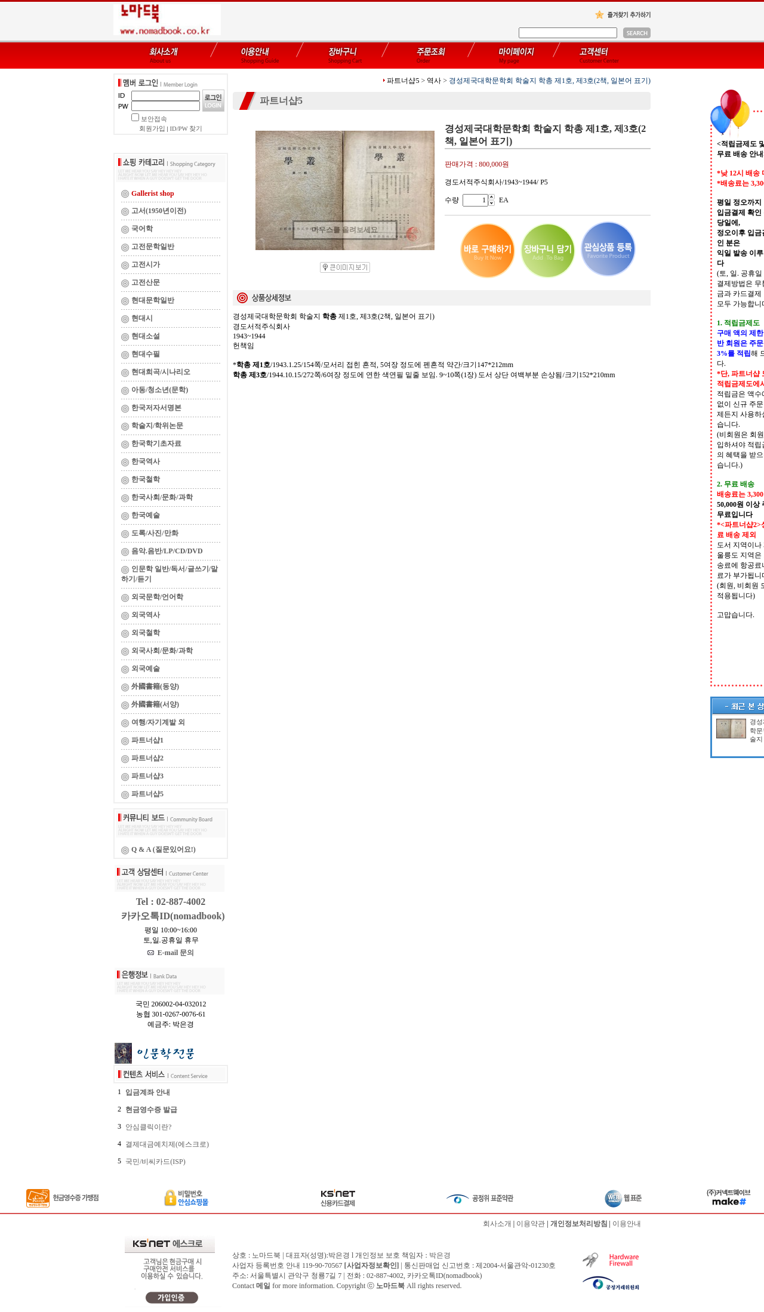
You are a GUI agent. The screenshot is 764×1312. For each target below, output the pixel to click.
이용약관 (530, 1223)
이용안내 (626, 1223)
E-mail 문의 (171, 952)
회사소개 (497, 1223)
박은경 (440, 1255)
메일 (263, 1286)
